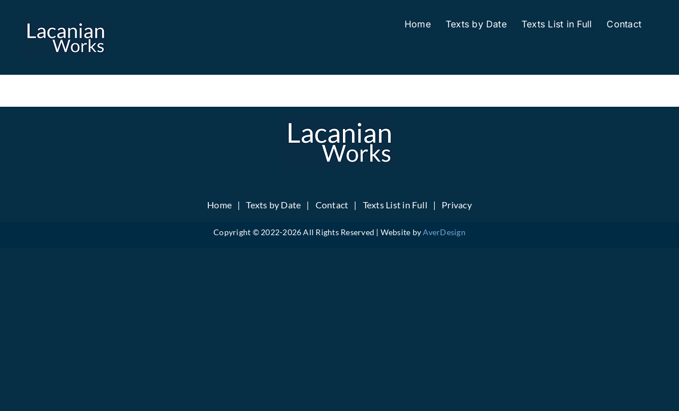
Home (219, 204)
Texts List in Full (395, 204)
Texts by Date (273, 204)
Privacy (457, 204)
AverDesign (444, 232)
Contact (332, 204)
